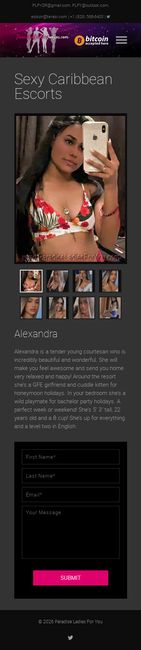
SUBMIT (71, 578)
